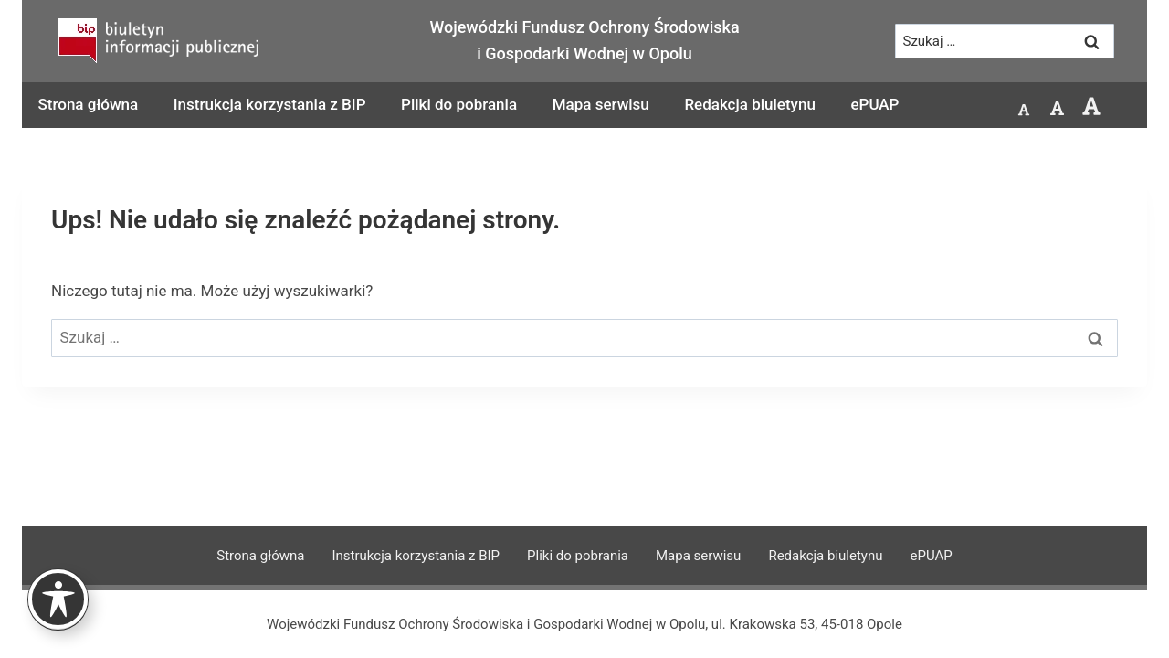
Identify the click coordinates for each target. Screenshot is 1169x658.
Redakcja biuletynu (749, 104)
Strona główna (88, 104)
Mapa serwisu (601, 104)
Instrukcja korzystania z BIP (270, 104)
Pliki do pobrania (459, 104)
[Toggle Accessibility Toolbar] (58, 599)
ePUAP (874, 104)
